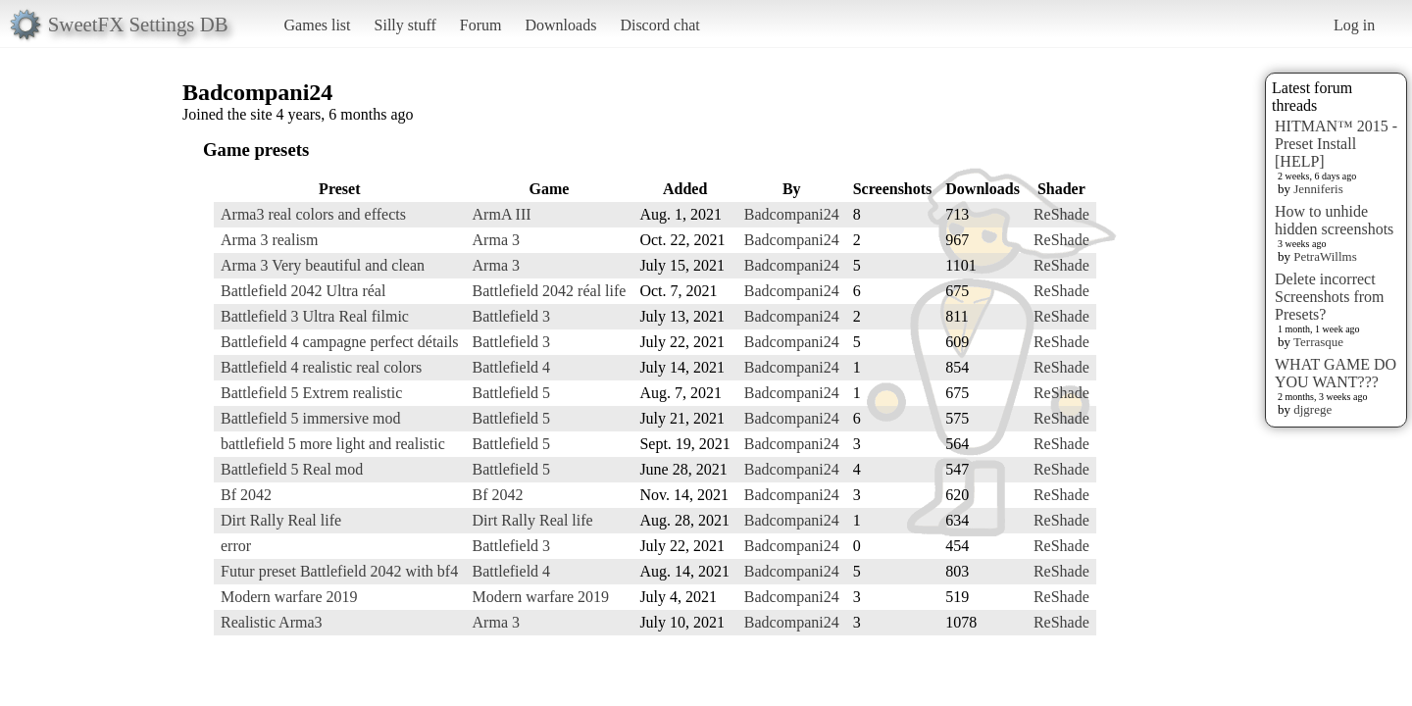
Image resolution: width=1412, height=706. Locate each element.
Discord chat (659, 25)
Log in (1354, 25)
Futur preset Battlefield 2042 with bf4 (339, 571)
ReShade (1061, 214)
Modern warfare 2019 (289, 596)
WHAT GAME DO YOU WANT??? (1335, 373)
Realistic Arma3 (272, 622)
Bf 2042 (246, 494)
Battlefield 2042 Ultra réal (303, 290)
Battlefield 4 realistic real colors (321, 367)
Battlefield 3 (512, 316)
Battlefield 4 (512, 367)
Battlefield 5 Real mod (292, 469)
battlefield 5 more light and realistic (333, 443)
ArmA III (502, 214)
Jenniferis (1318, 188)
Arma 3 (496, 239)
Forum (481, 25)
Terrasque (1318, 341)
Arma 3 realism (270, 239)
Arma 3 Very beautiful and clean (323, 265)
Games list (317, 25)
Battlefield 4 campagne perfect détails (340, 341)
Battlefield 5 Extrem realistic (311, 392)
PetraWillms (1324, 256)
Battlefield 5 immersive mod (311, 418)
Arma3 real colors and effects (313, 214)
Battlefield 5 (512, 392)
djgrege (1312, 409)
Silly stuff (405, 25)
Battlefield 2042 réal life (550, 290)
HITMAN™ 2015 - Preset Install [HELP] (1336, 144)
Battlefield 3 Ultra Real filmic (315, 316)
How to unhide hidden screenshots (1334, 220)
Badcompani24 (791, 214)
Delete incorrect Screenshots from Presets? (1330, 297)
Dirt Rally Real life (281, 520)
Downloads (560, 25)
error (236, 545)
